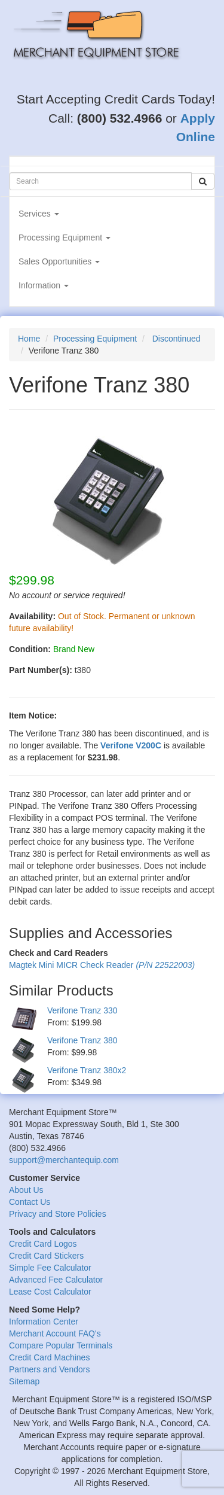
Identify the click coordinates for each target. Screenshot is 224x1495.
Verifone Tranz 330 (82, 1010)
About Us (26, 1190)
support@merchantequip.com (64, 1160)
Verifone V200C (130, 745)
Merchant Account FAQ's (55, 1333)
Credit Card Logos (43, 1244)
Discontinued (176, 338)
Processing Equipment (65, 237)
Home (29, 338)
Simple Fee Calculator (50, 1267)
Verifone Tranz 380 (82, 1040)
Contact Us (29, 1202)
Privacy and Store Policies (57, 1214)
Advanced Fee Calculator (56, 1279)
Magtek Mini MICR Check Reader (102, 965)
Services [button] (39, 213)
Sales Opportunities (59, 261)
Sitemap (24, 1381)
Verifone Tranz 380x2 (86, 1070)
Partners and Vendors (49, 1369)
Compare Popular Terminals (60, 1345)
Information (44, 285)
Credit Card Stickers (46, 1255)
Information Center (43, 1321)
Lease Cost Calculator (50, 1291)
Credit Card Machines (49, 1357)
